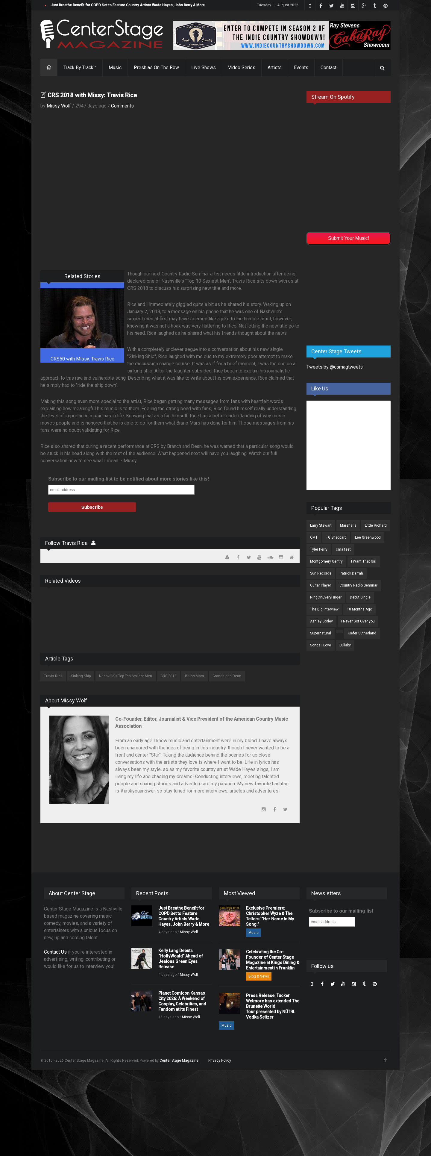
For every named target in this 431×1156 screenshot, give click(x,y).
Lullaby (345, 645)
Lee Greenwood (368, 537)
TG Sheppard (336, 537)
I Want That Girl (363, 561)
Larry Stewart (321, 525)
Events (301, 67)
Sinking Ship (81, 676)
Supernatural (320, 633)
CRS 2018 (168, 676)
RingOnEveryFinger (326, 597)
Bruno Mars (194, 676)
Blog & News (258, 976)
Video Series (241, 67)
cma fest (343, 549)
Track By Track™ (79, 67)
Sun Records (320, 573)
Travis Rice (53, 676)
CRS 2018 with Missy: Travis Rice (92, 95)
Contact (328, 67)
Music (115, 67)
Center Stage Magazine (179, 1060)
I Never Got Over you (358, 621)
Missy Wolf (59, 106)
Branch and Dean (227, 676)
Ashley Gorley (321, 621)
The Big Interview (324, 609)
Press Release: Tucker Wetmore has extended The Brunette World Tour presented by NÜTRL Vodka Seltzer (272, 1006)
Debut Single (360, 597)
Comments (122, 106)
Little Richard (376, 525)
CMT (314, 537)
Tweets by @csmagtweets (334, 367)
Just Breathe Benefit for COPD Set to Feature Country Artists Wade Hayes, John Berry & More (128, 5)
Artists (275, 67)
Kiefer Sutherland (362, 633)
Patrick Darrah (351, 573)
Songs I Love (320, 645)
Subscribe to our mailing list (341, 910)
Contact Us (55, 952)
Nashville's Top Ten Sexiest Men (125, 676)
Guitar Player (320, 585)
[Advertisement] (351, 294)
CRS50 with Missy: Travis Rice (82, 359)
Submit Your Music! (348, 238)
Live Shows (203, 67)
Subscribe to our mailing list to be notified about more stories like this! (128, 478)
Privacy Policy (219, 1060)
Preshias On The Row (156, 67)
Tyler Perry (318, 549)
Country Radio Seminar (358, 585)
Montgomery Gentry (326, 561)
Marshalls (348, 525)
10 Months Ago (359, 609)
